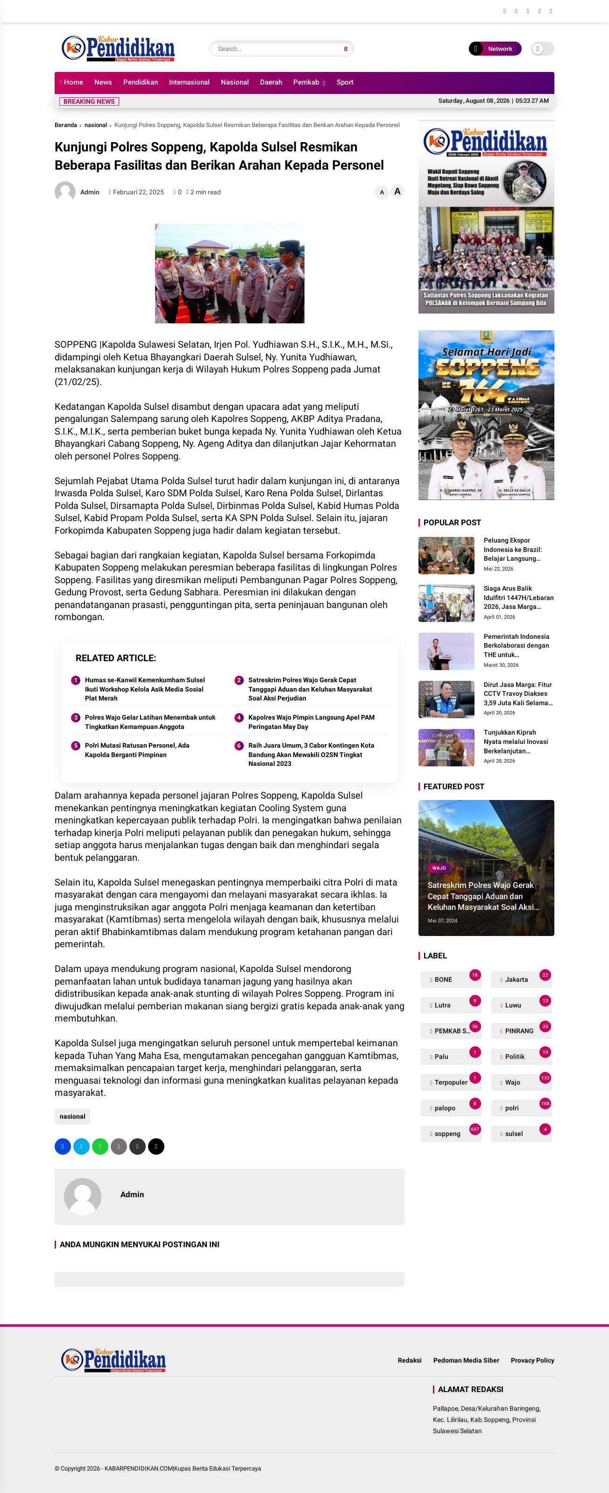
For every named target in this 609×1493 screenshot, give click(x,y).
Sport (345, 82)
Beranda (66, 125)
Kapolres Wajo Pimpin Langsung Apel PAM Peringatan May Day (311, 722)
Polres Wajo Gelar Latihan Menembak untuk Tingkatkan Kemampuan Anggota (150, 722)
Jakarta (527, 977)
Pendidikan (140, 82)
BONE (457, 977)
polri (527, 1106)
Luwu (527, 1003)
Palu (457, 1054)
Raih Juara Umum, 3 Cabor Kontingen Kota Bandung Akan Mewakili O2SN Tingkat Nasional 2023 (311, 754)
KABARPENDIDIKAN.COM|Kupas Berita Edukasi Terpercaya (183, 1468)
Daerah (271, 82)
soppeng (457, 1131)
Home (71, 82)
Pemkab (306, 82)
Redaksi (410, 1360)
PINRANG (527, 1029)
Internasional (189, 82)
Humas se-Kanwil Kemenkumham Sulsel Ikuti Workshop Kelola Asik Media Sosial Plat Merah (145, 689)
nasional (96, 125)
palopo (457, 1106)
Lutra (457, 1003)
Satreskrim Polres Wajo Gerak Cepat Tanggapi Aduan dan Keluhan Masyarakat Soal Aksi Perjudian (310, 689)
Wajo (439, 868)
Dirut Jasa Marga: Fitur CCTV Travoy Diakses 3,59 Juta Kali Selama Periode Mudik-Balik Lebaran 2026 (518, 694)
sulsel (527, 1131)
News (103, 82)
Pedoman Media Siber (466, 1360)
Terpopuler (457, 1080)
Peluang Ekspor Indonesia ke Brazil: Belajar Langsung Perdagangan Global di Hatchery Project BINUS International (519, 550)
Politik (527, 1054)
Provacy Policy (532, 1360)
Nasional (235, 82)
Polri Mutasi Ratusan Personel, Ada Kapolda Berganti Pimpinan (137, 750)
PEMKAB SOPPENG (457, 1029)
